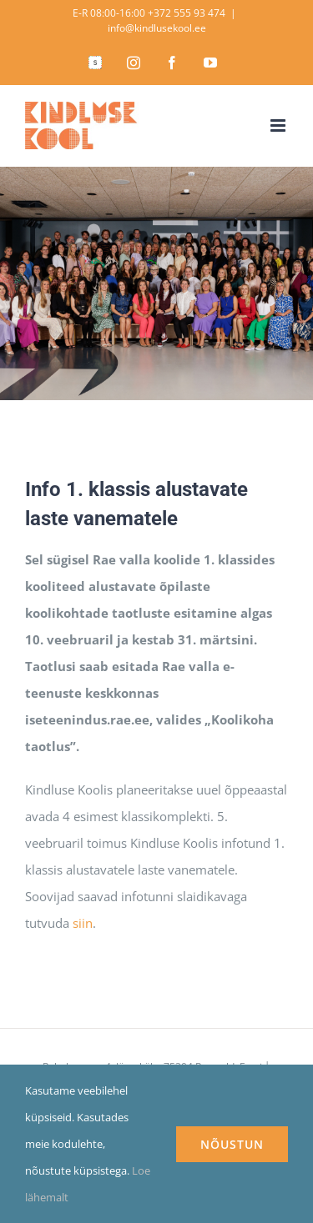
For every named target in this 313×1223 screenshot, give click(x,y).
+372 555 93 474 (186, 13)
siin (83, 923)
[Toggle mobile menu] (279, 125)
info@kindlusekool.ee (157, 28)
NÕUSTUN (232, 1144)
